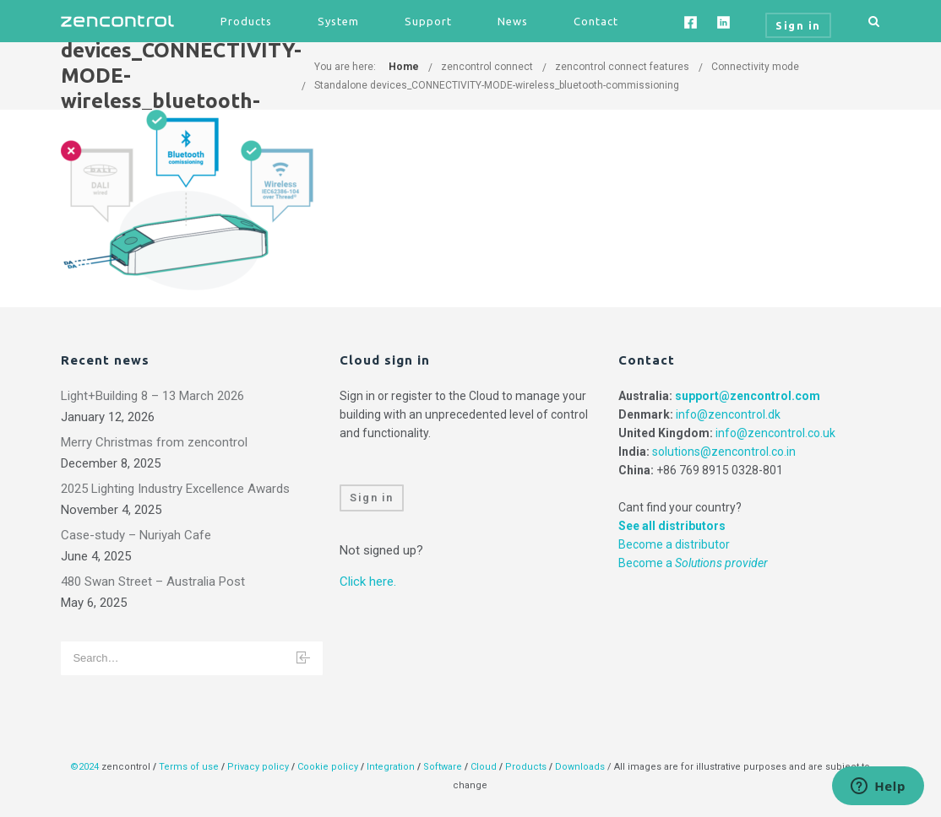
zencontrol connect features (622, 67)
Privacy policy (258, 766)
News (513, 21)
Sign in (372, 497)
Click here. (368, 581)
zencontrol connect (487, 67)
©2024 (84, 766)
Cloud (484, 766)
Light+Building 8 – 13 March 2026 (152, 395)
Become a (693, 563)
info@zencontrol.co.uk (775, 433)
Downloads (580, 766)
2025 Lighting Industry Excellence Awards (175, 488)
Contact (596, 21)
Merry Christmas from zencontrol (154, 442)
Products (246, 21)
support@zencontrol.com (747, 396)
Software (443, 766)
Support (428, 21)
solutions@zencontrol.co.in (724, 451)
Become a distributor (674, 544)
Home (404, 67)
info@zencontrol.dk (728, 414)
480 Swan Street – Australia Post (153, 581)
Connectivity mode (755, 67)
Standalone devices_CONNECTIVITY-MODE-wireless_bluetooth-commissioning (496, 85)
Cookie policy (327, 766)
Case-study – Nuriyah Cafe (136, 535)
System (338, 21)
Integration (390, 766)
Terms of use (189, 766)
